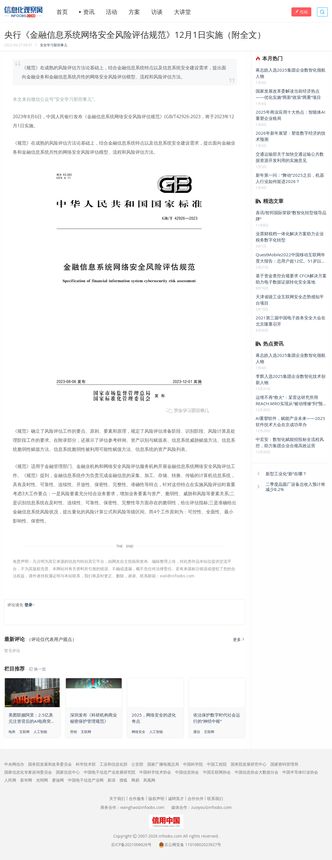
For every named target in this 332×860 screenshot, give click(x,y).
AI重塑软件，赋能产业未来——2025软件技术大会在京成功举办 (290, 421)
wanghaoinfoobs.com (142, 807)
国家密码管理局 (284, 764)
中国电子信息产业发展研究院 (109, 772)
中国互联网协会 (217, 772)
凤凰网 (149, 780)
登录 (28, 604)
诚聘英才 (176, 798)
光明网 (42, 780)
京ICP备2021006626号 (131, 844)
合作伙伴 (195, 798)
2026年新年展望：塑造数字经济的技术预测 (290, 136)
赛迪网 (58, 780)
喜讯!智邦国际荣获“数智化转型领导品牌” (291, 216)
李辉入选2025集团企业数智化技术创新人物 (290, 379)
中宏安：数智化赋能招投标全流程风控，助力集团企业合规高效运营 (290, 442)
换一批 (37, 669)
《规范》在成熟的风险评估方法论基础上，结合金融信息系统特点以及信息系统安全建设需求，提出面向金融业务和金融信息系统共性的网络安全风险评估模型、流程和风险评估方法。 (124, 72)
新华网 (26, 780)
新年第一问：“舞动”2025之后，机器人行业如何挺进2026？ (290, 178)
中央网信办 (14, 764)
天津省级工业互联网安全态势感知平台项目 (290, 300)
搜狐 (123, 780)
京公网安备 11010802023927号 (192, 844)
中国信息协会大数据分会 (256, 772)
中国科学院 (193, 764)
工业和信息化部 (113, 764)
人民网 (10, 780)
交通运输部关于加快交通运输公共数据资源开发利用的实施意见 (290, 157)
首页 (62, 12)
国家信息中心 (68, 772)
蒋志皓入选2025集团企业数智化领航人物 (290, 73)
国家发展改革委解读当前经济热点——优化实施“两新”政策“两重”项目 (288, 94)
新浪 (111, 780)
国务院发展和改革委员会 (50, 764)
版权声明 (156, 798)
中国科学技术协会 (155, 772)
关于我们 (117, 798)
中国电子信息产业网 (86, 780)
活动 (111, 12)
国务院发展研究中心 (248, 764)
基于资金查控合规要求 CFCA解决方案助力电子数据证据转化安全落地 (291, 279)
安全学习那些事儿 (53, 45)
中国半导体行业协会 (300, 772)
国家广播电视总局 (163, 764)
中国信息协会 (187, 772)
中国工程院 (217, 764)
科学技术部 (86, 764)
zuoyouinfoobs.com (211, 807)
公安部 (137, 764)
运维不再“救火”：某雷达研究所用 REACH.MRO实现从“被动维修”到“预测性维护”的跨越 (291, 400)
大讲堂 (182, 12)
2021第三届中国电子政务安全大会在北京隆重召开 (290, 321)
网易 (135, 780)
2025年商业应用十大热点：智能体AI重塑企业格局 (290, 115)
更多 (239, 639)
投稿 (301, 11)
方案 (134, 12)
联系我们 (215, 798)
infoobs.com (170, 836)
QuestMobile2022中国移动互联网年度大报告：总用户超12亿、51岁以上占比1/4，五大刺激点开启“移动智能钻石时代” (292, 258)
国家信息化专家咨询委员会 (28, 772)
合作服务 (137, 798)
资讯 (88, 12)
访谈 (157, 12)
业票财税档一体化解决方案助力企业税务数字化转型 (290, 237)
